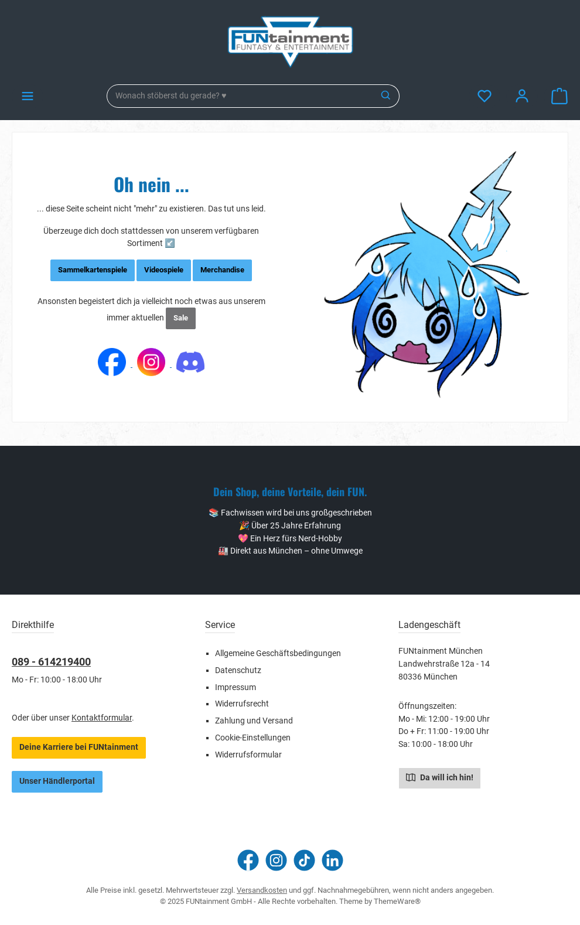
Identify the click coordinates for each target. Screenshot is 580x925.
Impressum (235, 687)
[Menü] (27, 96)
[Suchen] (386, 96)
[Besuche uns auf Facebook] (248, 860)
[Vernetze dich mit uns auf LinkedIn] (332, 860)
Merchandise (222, 269)
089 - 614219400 (51, 662)
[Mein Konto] (522, 96)
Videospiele (163, 269)
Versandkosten (262, 890)
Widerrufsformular (248, 755)
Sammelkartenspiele (92, 269)
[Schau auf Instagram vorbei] (276, 860)
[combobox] (240, 96)
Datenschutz (238, 670)
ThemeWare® (397, 901)
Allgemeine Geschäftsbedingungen (278, 653)
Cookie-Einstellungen (253, 738)
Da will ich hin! (439, 777)
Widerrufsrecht (242, 704)
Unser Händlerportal (57, 781)
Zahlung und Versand (254, 721)
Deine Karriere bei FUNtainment (78, 747)
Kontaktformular (101, 718)
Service (220, 624)
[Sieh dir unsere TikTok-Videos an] (304, 860)
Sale (180, 317)
